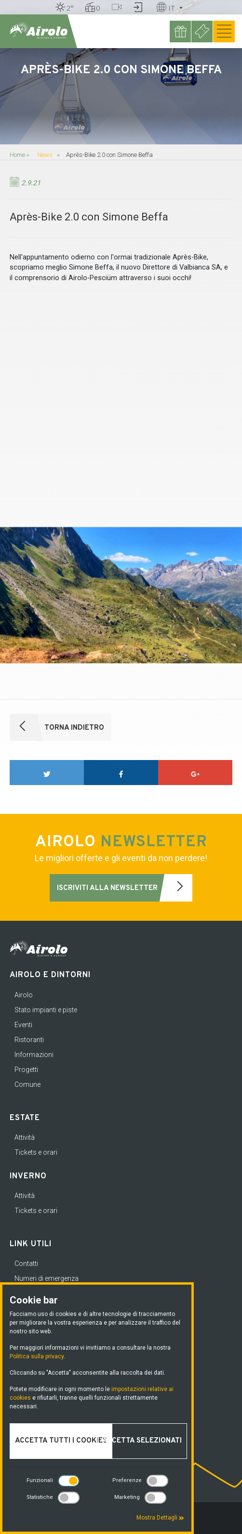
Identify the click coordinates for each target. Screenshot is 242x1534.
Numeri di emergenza (46, 1278)
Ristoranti (29, 1040)
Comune (27, 1084)
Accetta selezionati (142, 1440)
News (45, 154)
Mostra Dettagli (160, 1517)
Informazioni (34, 1054)
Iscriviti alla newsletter (124, 888)
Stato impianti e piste (45, 1010)
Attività (24, 1137)
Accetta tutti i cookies (61, 1440)
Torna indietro (57, 727)
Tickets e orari (35, 1152)
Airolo (23, 995)
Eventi (23, 1025)
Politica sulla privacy (37, 1356)
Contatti (26, 1263)
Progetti (26, 1069)
